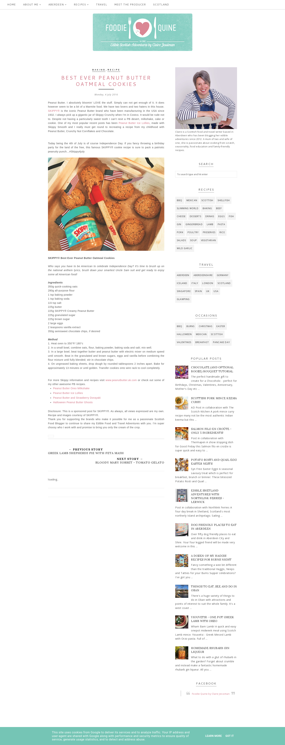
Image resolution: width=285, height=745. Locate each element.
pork (180, 232)
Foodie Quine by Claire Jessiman (211, 693)
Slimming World (187, 208)
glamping (183, 299)
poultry (193, 232)
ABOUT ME (32, 4)
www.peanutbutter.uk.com (121, 380)
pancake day (221, 342)
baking (98, 69)
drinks (209, 216)
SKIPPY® (54, 110)
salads (181, 240)
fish (231, 216)
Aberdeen (57, 4)
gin (179, 224)
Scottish (207, 200)
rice (222, 232)
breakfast (202, 342)
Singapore (184, 291)
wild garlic (184, 248)
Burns (190, 326)
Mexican (191, 200)
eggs (221, 216)
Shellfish (224, 200)
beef (219, 208)
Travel (101, 4)
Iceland (182, 283)
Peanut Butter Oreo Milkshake (71, 388)
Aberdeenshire (203, 275)
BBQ (179, 200)
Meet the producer (130, 4)
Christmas (205, 326)
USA (216, 291)
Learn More (213, 735)
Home (11, 4)
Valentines (184, 342)
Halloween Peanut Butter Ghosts (73, 402)
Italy (194, 283)
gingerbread (194, 224)
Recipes (81, 4)
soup (193, 240)
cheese (181, 216)
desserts (195, 216)
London (207, 283)
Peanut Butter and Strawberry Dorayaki (77, 397)
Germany (222, 275)
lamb (210, 224)
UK (207, 291)
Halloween (184, 334)
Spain (198, 291)
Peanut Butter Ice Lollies (134, 123)
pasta (221, 224)
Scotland (161, 4)
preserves (209, 232)
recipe (113, 69)
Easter (220, 326)
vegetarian (208, 240)
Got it (229, 735)
